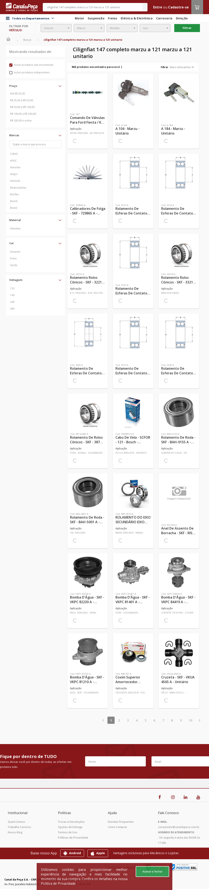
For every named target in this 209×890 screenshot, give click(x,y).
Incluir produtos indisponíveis (29, 72)
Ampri (13, 174)
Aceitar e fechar (152, 871)
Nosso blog (15, 832)
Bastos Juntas (18, 187)
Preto (13, 258)
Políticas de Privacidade (73, 837)
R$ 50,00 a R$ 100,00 (22, 107)
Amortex (15, 167)
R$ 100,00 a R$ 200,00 (23, 114)
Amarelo (15, 252)
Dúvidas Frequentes (121, 822)
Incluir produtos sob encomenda (31, 65)
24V (12, 302)
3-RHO (14, 154)
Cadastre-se (178, 7)
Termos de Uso (67, 832)
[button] (35, 86)
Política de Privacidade (58, 883)
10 (190, 720)
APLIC (13, 160)
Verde (13, 265)
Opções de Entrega (70, 827)
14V (12, 295)
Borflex (14, 194)
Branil (13, 208)
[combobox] (56, 28)
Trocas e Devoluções (71, 822)
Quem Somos (16, 822)
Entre (157, 7)
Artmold (15, 181)
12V (12, 288)
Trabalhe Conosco (19, 827)
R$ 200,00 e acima (21, 120)
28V (12, 308)
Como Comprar (117, 827)
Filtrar (187, 28)
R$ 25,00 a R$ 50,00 (21, 100)
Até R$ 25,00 (17, 93)
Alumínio (15, 228)
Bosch (13, 201)
